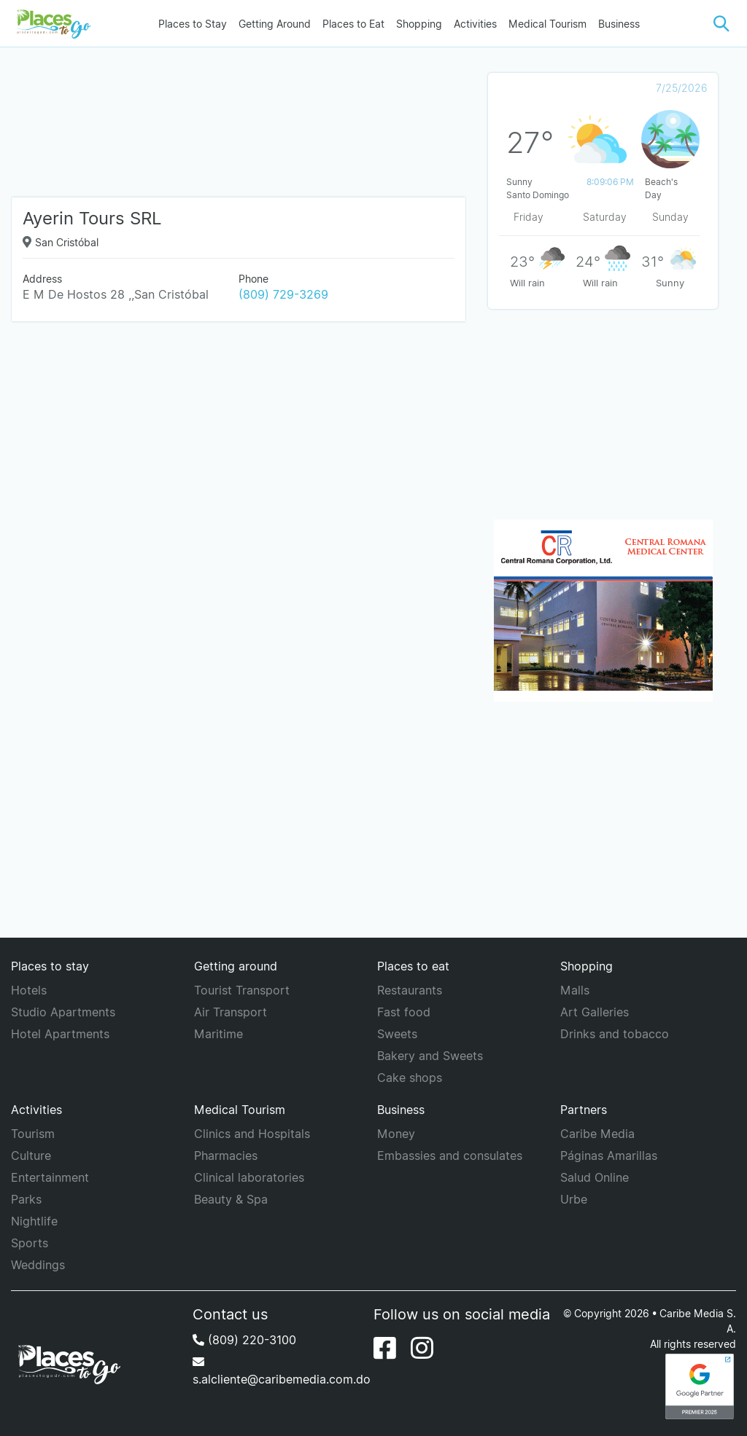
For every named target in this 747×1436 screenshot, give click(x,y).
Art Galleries (594, 1012)
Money (396, 1133)
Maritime (218, 1034)
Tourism (33, 1133)
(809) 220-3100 (244, 1340)
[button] (721, 24)
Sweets (397, 1034)
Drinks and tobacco (614, 1034)
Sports (29, 1243)
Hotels (29, 990)
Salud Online (594, 1177)
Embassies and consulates (449, 1155)
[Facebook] (385, 1348)
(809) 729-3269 (283, 294)
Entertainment (50, 1177)
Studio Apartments (63, 1012)
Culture (31, 1155)
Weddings (38, 1265)
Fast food (403, 1012)
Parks (26, 1199)
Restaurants (409, 990)
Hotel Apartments (60, 1034)
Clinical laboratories (249, 1177)
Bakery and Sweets (430, 1055)
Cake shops (409, 1077)
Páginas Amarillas (608, 1155)
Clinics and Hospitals (252, 1133)
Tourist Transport (242, 990)
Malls (574, 990)
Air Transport (230, 1012)
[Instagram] (422, 1348)
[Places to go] (51, 23)
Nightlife (34, 1221)
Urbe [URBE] (573, 1199)
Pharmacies (226, 1155)
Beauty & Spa (231, 1199)
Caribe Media (597, 1133)
